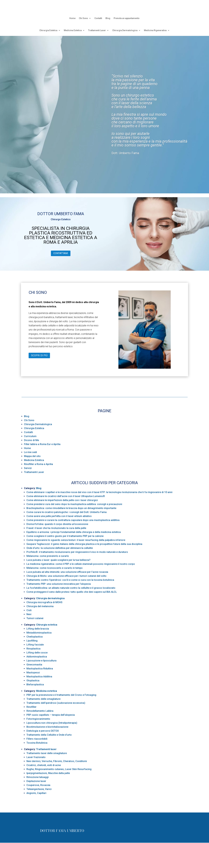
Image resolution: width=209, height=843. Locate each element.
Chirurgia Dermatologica (124, 30)
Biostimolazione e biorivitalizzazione (47, 726)
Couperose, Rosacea (38, 785)
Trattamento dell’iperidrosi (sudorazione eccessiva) (55, 702)
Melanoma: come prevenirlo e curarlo (47, 556)
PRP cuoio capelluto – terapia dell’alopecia (50, 714)
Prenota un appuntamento (126, 18)
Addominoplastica (36, 656)
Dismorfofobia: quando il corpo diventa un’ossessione (57, 524)
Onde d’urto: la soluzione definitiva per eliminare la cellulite (59, 548)
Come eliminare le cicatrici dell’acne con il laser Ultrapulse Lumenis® (65, 496)
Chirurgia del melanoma (40, 606)
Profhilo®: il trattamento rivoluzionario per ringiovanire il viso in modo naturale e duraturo (77, 552)
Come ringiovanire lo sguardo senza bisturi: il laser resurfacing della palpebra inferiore (75, 540)
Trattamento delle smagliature (43, 698)
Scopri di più (39, 355)
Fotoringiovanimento (38, 718)
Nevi (28, 614)
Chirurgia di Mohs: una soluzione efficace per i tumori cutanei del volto (66, 575)
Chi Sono (83, 18)
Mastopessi (33, 672)
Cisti (29, 610)
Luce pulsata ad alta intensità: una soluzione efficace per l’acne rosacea (67, 571)
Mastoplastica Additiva (39, 676)
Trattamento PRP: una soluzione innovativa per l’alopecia (58, 583)
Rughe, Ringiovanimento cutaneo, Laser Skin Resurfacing (59, 769)
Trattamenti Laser (97, 30)
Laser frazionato (36, 757)
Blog (107, 18)
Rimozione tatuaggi (37, 777)
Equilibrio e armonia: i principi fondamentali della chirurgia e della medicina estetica (73, 532)
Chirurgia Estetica (48, 30)
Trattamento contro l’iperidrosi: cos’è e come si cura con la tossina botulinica (70, 579)
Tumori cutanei (34, 618)
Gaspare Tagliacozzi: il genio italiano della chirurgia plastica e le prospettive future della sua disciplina (84, 544)
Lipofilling (32, 640)
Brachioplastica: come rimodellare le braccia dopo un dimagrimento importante (71, 508)
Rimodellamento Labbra (39, 710)
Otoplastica (32, 680)
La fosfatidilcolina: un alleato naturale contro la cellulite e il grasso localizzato (70, 587)
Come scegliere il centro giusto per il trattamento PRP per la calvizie (65, 536)
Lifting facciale (35, 644)
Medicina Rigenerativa (155, 30)
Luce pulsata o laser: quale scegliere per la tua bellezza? (58, 560)
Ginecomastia (34, 664)
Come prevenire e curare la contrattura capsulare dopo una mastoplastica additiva (72, 520)
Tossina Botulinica (36, 742)
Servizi (28, 468)
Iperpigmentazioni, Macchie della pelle (48, 773)
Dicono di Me (31, 440)
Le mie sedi (30, 452)
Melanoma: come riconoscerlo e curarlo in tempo (54, 567)
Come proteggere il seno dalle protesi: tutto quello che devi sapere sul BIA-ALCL (71, 591)
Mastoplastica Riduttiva (39, 668)
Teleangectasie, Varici (39, 789)
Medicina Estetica (73, 30)
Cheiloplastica (34, 636)
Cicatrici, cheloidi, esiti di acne (43, 765)
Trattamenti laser (46, 749)
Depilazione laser (36, 781)
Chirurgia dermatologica (50, 598)
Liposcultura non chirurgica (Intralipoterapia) (51, 722)
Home (72, 18)
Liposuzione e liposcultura (41, 660)
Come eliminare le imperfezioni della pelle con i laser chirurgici (62, 500)
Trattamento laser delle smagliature (46, 753)
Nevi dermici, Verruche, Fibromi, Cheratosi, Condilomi (56, 761)
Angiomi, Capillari (36, 793)
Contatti (98, 18)
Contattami (60, 253)
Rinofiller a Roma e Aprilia (38, 464)
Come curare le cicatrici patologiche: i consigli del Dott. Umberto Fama (66, 512)
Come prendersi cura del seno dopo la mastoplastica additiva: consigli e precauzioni (74, 504)
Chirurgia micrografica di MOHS (44, 602)
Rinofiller (31, 706)
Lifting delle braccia (37, 628)
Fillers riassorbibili (36, 738)
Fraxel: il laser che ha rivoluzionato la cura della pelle (56, 528)
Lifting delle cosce (37, 652)
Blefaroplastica (35, 684)
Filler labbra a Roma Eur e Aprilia (42, 444)
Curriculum (30, 436)
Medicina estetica (46, 690)
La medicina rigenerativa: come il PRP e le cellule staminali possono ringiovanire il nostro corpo (80, 564)
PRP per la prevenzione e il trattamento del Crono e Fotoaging (61, 694)
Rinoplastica (33, 648)
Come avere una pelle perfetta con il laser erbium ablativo (59, 516)
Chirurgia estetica (46, 624)
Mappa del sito (32, 456)
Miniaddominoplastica (39, 632)
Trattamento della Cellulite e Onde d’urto (49, 734)
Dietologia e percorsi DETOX (42, 730)
